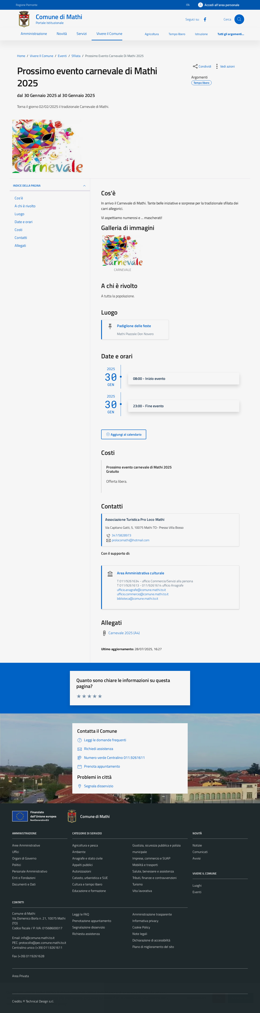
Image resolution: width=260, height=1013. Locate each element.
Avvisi (196, 858)
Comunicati (200, 851)
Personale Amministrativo (29, 871)
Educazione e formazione (89, 890)
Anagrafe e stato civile (87, 858)
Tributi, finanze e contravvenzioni (154, 877)
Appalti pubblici (82, 864)
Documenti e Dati (24, 884)
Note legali (139, 933)
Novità (62, 33)
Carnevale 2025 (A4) (124, 633)
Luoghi (197, 885)
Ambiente (79, 851)
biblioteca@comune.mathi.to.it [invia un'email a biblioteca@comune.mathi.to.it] (137, 598)
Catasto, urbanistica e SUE (90, 877)
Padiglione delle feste (134, 326)
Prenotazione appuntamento (91, 920)
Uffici (15, 851)
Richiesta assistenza (86, 933)
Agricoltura (152, 34)
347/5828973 (118, 535)
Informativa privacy (145, 920)
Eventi (197, 891)
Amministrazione (34, 33)
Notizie (197, 845)
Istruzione (201, 34)
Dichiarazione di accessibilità (151, 940)
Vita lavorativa (142, 890)
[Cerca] (239, 19)
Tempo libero (177, 34)
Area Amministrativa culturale (140, 573)
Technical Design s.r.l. (40, 1001)
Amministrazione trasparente (152, 914)
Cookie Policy (141, 927)
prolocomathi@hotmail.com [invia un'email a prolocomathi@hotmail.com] (127, 540)
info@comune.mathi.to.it (38, 937)
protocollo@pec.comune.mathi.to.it (42, 942)
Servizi (82, 33)
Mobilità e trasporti (145, 864)
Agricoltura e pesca (85, 845)
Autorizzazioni (81, 871)
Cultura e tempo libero (87, 884)
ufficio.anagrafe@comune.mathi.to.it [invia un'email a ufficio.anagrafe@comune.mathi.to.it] (141, 589)
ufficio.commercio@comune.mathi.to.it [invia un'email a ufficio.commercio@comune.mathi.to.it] (143, 594)
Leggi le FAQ (80, 914)
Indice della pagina (50, 185)
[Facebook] (203, 19)
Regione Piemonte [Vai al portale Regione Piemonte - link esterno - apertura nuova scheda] (26, 5)
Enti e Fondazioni (23, 877)
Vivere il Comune (109, 33)
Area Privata (20, 975)
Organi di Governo (24, 858)
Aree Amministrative (26, 845)
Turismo (137, 884)
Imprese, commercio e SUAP (151, 858)
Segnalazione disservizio (88, 927)
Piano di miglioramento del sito (153, 946)
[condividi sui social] (201, 66)
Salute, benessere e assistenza (153, 871)
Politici (16, 864)
